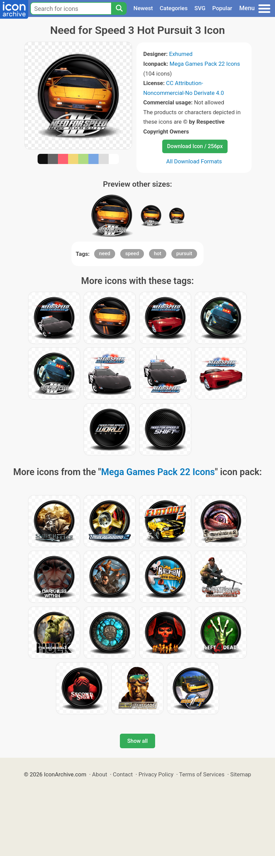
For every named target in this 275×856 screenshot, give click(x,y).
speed (132, 253)
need (104, 253)
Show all (137, 741)
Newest (143, 8)
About (99, 774)
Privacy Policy (156, 774)
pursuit (184, 253)
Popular (222, 8)
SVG (200, 8)
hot (158, 253)
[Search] (119, 8)
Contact (123, 774)
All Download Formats (194, 161)
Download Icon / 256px (195, 146)
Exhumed (180, 53)
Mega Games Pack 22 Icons (205, 63)
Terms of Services (202, 774)
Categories (174, 8)
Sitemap (240, 774)
